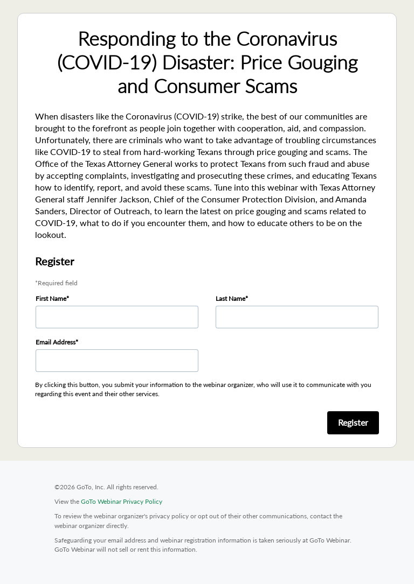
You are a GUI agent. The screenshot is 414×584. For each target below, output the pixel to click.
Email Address (55, 342)
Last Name (230, 298)
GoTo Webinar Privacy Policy (121, 501)
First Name (51, 298)
